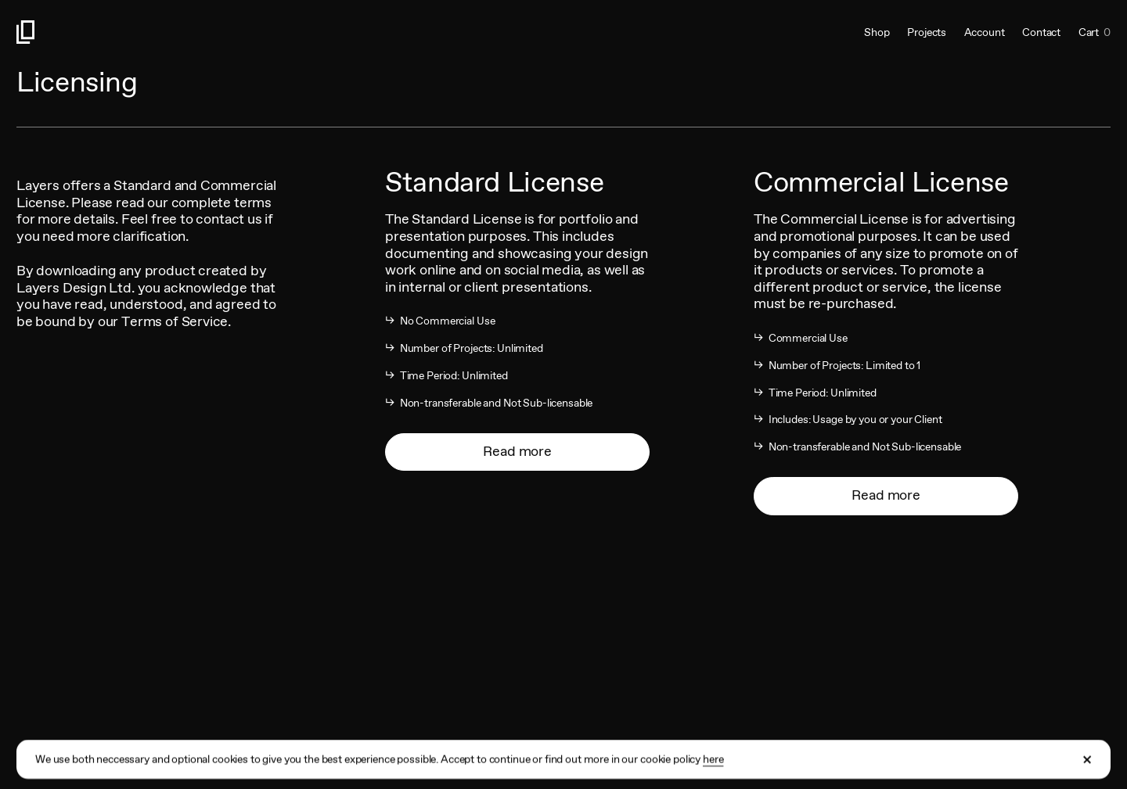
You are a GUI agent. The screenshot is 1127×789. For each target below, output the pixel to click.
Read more (517, 451)
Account (984, 32)
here (713, 768)
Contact (1041, 32)
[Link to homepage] (290, 32)
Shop (876, 32)
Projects (926, 32)
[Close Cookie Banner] (1088, 768)
